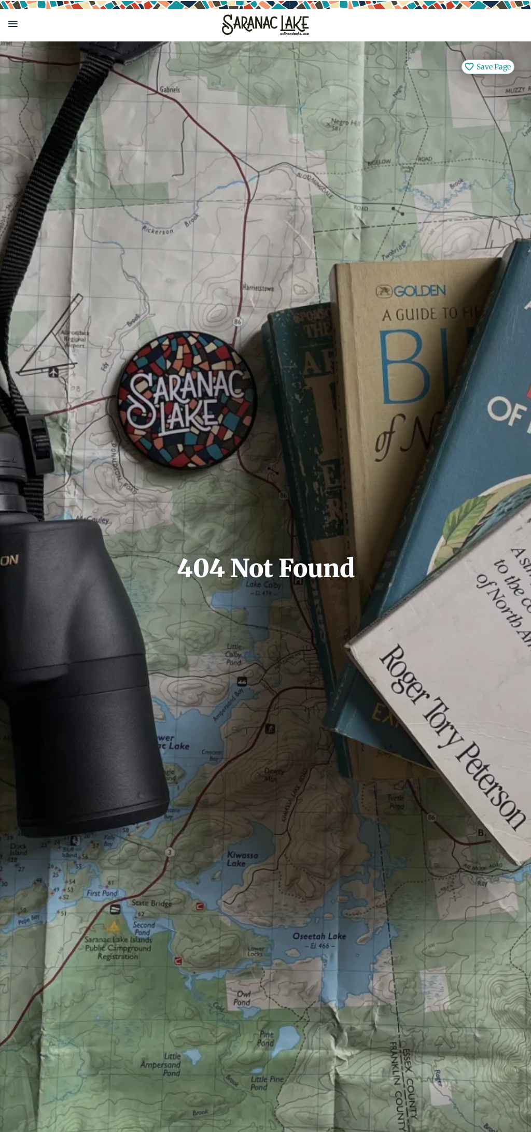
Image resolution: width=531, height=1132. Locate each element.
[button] (106, 24)
